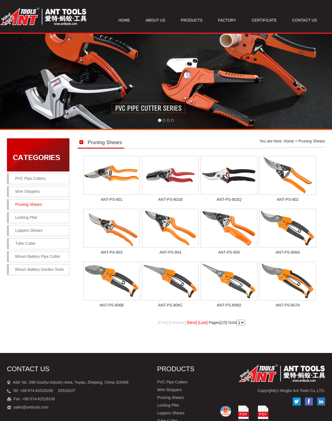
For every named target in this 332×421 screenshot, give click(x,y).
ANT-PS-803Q (229, 199)
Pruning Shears (170, 397)
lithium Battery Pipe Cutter (37, 256)
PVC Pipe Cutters (30, 178)
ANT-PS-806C (170, 305)
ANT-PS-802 (288, 199)
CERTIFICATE (264, 20)
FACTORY (227, 20)
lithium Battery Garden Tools (39, 269)
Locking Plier (26, 217)
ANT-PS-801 (112, 199)
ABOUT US (155, 20)
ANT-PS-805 (229, 252)
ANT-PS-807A (288, 305)
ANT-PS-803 (112, 252)
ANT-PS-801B (170, 199)
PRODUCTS (192, 20)
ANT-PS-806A (288, 252)
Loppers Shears (29, 230)
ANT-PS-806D (229, 305)
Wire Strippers (27, 191)
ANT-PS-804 (170, 252)
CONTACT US (304, 20)
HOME (124, 20)
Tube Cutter (25, 243)
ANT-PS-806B (112, 305)
